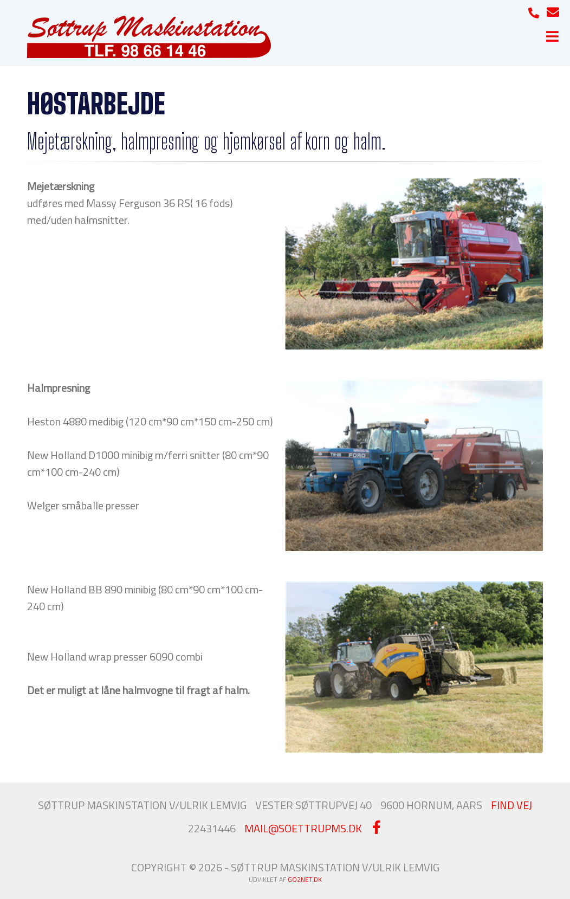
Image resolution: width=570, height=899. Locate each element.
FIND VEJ (511, 805)
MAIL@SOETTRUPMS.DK (303, 828)
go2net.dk (305, 879)
